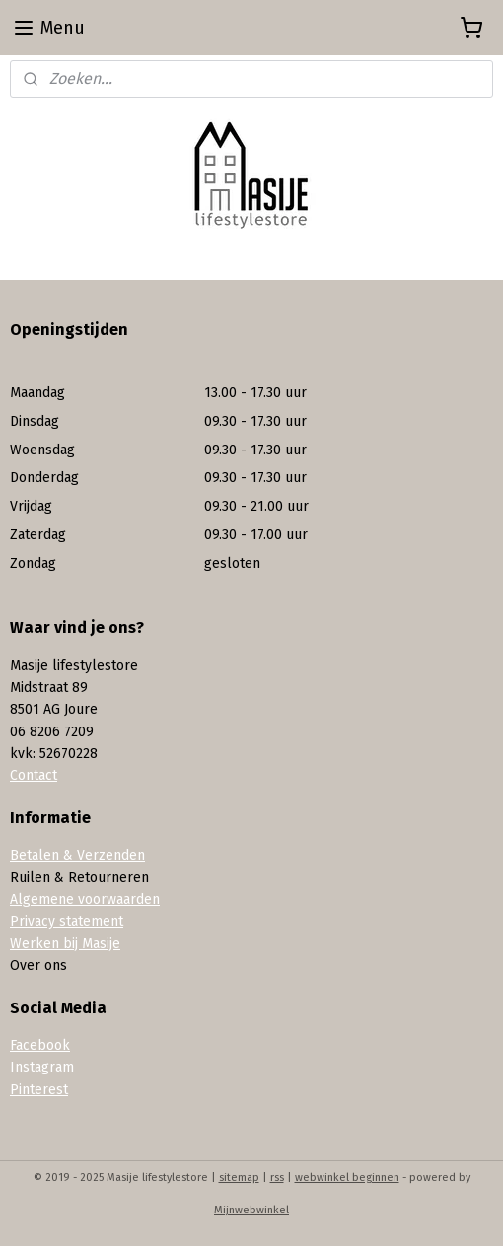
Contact (33, 775)
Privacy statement (66, 921)
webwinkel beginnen (347, 1177)
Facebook (40, 1045)
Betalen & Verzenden (77, 855)
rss (277, 1177)
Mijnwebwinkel (251, 1210)
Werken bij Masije (65, 943)
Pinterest (39, 1089)
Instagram (42, 1067)
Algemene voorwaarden (85, 899)
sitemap (239, 1177)
